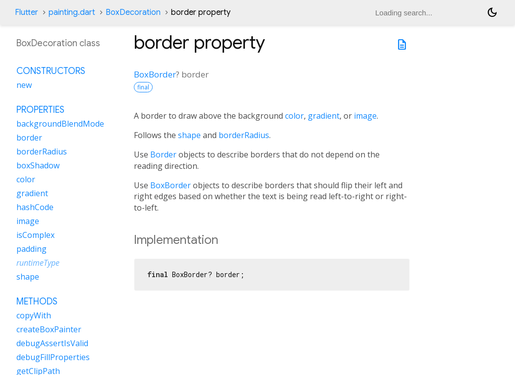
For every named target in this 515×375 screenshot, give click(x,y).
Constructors (50, 71)
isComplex (35, 234)
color (294, 115)
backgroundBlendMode (60, 123)
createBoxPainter (48, 329)
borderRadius (244, 135)
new (24, 84)
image (365, 115)
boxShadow (37, 165)
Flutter (26, 12)
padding (31, 248)
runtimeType (37, 262)
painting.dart (72, 12)
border (29, 137)
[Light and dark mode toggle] (492, 12)
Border (163, 154)
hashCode (35, 207)
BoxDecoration (133, 12)
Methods (36, 301)
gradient (324, 115)
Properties (40, 109)
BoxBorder (155, 74)
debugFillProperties (53, 357)
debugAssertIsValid (52, 343)
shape (189, 135)
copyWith (33, 315)
